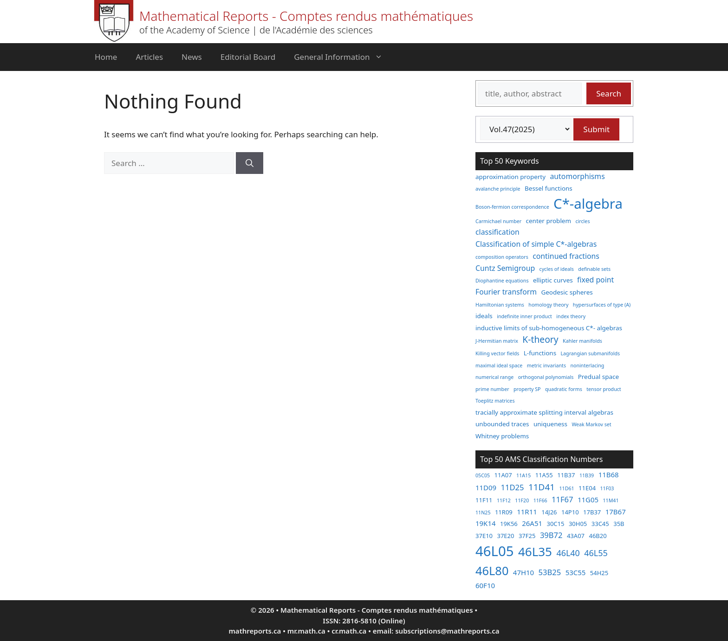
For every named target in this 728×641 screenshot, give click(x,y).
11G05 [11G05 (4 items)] (588, 499)
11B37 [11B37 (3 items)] (566, 475)
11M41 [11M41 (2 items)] (610, 500)
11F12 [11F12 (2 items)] (504, 500)
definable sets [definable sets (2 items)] (594, 269)
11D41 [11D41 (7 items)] (541, 487)
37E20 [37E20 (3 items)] (505, 536)
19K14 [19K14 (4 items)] (485, 523)
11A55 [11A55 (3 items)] (544, 475)
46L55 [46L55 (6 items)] (595, 552)
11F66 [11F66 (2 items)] (540, 500)
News (192, 56)
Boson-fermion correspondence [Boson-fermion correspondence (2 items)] (512, 207)
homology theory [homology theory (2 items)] (548, 304)
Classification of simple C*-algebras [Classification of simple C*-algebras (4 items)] (536, 244)
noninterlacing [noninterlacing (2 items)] (587, 365)
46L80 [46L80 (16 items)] (491, 570)
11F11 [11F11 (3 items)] (484, 500)
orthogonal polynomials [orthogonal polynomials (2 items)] (546, 377)
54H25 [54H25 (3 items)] (599, 573)
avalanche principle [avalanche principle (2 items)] (497, 189)
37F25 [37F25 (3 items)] (527, 536)
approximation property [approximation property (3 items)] (510, 177)
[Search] (249, 163)
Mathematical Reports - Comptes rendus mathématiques (306, 16)
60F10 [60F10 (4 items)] (485, 585)
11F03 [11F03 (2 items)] (607, 488)
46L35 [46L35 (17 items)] (535, 551)
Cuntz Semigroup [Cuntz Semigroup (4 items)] (505, 268)
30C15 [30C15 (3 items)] (555, 523)
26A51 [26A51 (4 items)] (532, 523)
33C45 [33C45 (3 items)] (600, 523)
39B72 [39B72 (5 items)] (551, 535)
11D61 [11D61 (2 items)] (566, 488)
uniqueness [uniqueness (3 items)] (550, 424)
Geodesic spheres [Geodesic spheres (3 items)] (566, 292)
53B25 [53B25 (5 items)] (550, 572)
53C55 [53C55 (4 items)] (576, 572)
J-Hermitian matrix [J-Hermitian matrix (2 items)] (496, 341)
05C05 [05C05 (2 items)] (482, 475)
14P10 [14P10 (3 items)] (570, 512)
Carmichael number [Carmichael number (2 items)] (498, 221)
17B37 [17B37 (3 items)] (592, 512)
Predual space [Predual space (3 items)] (598, 376)
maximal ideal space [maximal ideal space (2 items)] (498, 365)
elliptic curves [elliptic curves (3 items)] (553, 280)
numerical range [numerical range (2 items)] (494, 377)
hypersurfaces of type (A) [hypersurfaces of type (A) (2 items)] (601, 304)
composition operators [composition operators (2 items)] (501, 257)
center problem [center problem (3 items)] (548, 221)
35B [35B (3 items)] (618, 523)
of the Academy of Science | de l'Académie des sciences (256, 30)
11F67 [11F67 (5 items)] (562, 499)
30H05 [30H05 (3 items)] (578, 523)
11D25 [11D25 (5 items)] (512, 487)
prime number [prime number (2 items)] (492, 389)
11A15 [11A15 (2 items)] (523, 475)
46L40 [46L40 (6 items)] (567, 552)
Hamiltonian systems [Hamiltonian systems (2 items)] (499, 304)
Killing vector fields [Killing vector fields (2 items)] (497, 353)
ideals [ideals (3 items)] (484, 316)
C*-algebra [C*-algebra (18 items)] (588, 203)
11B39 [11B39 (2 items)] (586, 475)
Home (106, 56)
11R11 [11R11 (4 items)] (527, 511)
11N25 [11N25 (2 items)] (482, 512)
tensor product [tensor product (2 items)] (603, 389)
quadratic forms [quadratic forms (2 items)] (563, 389)
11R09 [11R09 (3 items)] (504, 512)
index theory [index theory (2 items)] (570, 316)
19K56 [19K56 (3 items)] (509, 523)
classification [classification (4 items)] (497, 232)
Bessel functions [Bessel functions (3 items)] (548, 188)
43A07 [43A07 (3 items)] (576, 536)
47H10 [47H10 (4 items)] (523, 572)
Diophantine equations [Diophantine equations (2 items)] (502, 280)
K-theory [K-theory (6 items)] (540, 339)
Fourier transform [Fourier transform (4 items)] (506, 292)
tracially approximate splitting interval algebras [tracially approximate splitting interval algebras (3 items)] (544, 412)
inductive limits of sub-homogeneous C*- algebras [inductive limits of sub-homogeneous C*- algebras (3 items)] (548, 328)
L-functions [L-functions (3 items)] (540, 353)
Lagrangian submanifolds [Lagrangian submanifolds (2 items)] (590, 353)
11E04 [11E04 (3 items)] (587, 488)
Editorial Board (248, 56)
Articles (149, 56)
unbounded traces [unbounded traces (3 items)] (502, 424)
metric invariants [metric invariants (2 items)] (546, 365)
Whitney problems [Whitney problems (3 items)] (502, 436)
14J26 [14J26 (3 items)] (549, 512)
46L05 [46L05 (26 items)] (494, 551)
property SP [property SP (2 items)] (527, 389)
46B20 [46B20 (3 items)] (597, 536)
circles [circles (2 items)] (582, 221)
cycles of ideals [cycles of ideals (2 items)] (557, 269)
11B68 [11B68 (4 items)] (608, 474)
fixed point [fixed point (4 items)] (595, 280)
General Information (342, 57)
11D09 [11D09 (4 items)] (485, 487)
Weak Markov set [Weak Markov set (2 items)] (591, 424)
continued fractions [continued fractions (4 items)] (566, 256)
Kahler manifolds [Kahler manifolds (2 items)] (582, 341)
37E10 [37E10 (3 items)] (484, 536)
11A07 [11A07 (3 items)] (503, 475)
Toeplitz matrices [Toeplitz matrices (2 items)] (494, 400)
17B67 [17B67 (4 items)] (615, 511)
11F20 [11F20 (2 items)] (522, 500)
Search (608, 93)
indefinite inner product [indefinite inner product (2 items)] (524, 316)
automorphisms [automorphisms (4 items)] (577, 176)
